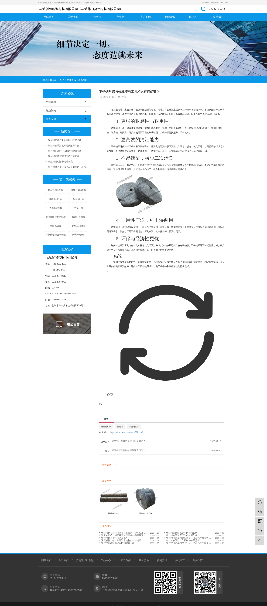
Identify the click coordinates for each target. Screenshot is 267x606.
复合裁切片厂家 (55, 190)
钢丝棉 (97, 16)
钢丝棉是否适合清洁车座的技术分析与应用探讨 (68, 167)
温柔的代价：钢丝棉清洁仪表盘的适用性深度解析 (125, 535)
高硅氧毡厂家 (55, 199)
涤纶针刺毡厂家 (78, 190)
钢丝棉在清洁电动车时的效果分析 (65, 140)
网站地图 (215, 2)
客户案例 (145, 16)
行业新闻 (51, 110)
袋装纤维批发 (78, 217)
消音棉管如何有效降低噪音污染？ (128, 450)
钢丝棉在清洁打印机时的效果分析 (65, 151)
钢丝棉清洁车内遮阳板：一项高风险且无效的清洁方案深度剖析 (195, 538)
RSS (221, 2)
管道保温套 (55, 226)
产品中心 (121, 16)
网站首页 (49, 16)
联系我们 (218, 16)
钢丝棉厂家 (78, 199)
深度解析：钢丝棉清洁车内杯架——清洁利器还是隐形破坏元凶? (130, 540)
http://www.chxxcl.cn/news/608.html (126, 432)
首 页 (62, 80)
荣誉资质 (144, 560)
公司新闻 (51, 102)
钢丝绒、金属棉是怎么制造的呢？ (128, 441)
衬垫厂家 (78, 208)
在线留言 (180, 560)
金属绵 (120, 427)
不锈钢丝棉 (134, 427)
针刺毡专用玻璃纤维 (56, 235)
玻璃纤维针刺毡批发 (56, 217)
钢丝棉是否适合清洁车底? (61, 161)
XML (227, 2)
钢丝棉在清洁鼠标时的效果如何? (64, 145)
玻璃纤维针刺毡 (85, 560)
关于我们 (73, 16)
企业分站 (206, 2)
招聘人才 (194, 16)
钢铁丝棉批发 (78, 226)
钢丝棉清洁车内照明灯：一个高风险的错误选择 (189, 543)
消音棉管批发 (55, 208)
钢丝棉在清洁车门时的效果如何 (63, 156)
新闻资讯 (170, 16)
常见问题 (82, 80)
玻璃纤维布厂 (78, 235)
